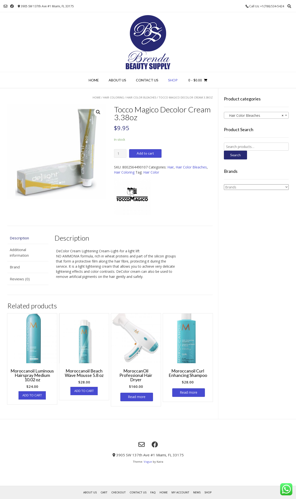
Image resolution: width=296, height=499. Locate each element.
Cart (104, 492)
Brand (15, 266)
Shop (173, 80)
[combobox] (256, 115)
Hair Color (151, 172)
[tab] (27, 238)
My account (180, 492)
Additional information (19, 252)
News (197, 492)
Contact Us (147, 80)
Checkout (118, 492)
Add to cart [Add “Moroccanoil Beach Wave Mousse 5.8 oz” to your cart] (84, 391)
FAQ (153, 492)
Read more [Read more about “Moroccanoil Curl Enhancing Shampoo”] (188, 392)
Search (235, 155)
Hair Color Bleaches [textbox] (255, 115)
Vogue (148, 461)
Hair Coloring (113, 97)
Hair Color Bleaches (141, 97)
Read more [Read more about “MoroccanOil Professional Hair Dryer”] (136, 396)
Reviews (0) (20, 278)
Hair (170, 167)
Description (19, 237)
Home (94, 80)
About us (117, 80)
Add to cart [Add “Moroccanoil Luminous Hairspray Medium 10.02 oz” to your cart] (32, 395)
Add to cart (145, 153)
